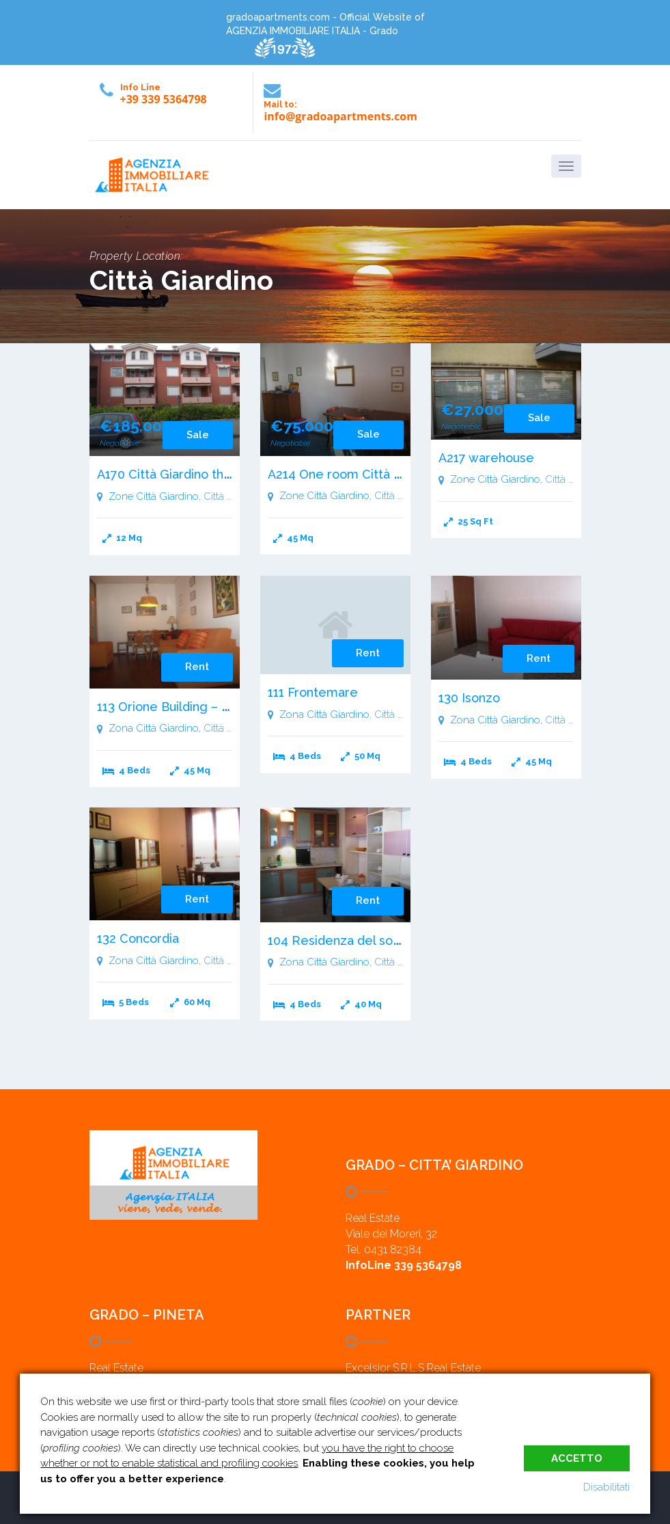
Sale (197, 435)
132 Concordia (138, 938)
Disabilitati (606, 1487)
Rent (197, 666)
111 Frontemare (313, 692)
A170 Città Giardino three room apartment (221, 474)
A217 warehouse (486, 458)
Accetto (576, 1458)
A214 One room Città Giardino (355, 474)
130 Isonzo (469, 698)
